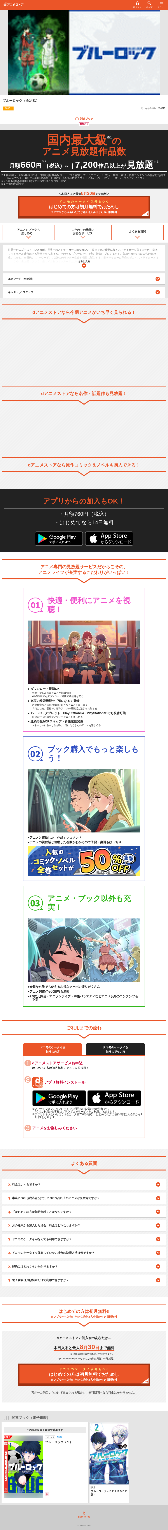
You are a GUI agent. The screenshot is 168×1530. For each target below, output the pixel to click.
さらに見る (84, 264)
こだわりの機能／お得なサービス (83, 231)
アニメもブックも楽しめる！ (28, 231)
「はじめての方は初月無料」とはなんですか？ (42, 1212)
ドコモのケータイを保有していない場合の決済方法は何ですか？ (53, 1252)
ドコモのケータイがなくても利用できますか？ (42, 1239)
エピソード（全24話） (84, 279)
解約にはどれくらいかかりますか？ (35, 1266)
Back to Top (84, 1514)
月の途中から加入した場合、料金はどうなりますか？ (46, 1225)
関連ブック (84, 119)
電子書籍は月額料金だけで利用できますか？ (40, 1280)
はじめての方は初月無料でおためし (84, 207)
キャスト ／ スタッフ (20, 292)
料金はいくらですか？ (26, 1184)
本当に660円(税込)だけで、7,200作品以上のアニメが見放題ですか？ (56, 1198)
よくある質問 (137, 231)
